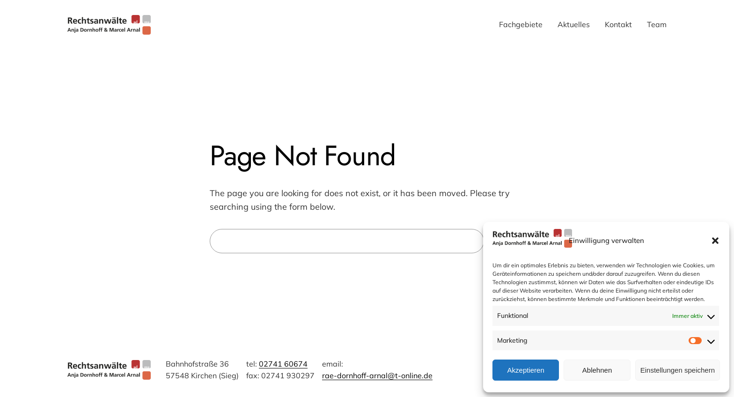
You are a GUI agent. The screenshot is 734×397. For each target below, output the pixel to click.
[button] (715, 240)
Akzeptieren (525, 370)
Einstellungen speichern (677, 370)
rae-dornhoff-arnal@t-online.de (377, 375)
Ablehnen (597, 370)
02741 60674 (283, 363)
